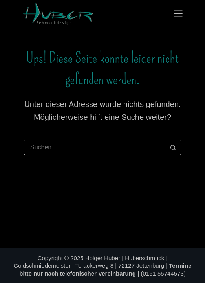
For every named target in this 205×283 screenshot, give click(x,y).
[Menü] (178, 13)
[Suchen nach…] (94, 147)
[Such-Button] (173, 147)
